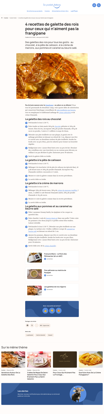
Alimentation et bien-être (60, 11)
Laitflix (74, 11)
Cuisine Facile (13, 18)
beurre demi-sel (52, 219)
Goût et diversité (40, 335)
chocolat (57, 127)
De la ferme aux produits (34, 11)
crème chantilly (50, 246)
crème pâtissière (65, 113)
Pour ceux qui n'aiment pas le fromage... (64, 373)
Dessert (50, 335)
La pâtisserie (29, 335)
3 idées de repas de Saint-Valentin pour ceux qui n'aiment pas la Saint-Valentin (37, 375)
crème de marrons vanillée (67, 191)
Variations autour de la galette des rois (10, 373)
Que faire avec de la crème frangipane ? (90, 373)
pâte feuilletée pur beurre (66, 110)
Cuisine (47, 11)
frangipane (49, 106)
